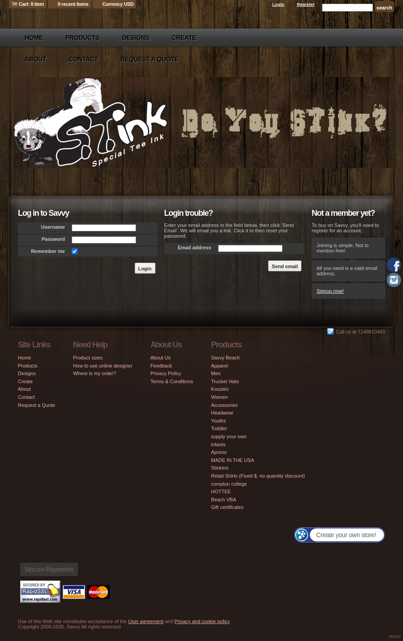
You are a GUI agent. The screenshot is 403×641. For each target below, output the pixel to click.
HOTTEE (221, 491)
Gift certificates (227, 507)
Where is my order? (94, 373)
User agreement (145, 621)
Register (306, 4)
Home (34, 37)
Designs (135, 37)
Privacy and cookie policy (202, 621)
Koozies (219, 389)
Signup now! (330, 291)
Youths (218, 420)
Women (219, 397)
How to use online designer (103, 365)
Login (278, 4)
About (35, 59)
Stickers (219, 467)
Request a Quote (149, 59)
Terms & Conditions (171, 381)
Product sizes (88, 357)
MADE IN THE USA (232, 460)
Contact (83, 59)
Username (53, 227)
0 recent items (73, 4)
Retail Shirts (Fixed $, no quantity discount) (258, 476)
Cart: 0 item (31, 4)
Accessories (224, 405)
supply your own (229, 436)
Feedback (161, 365)
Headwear (222, 412)
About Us (160, 357)
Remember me (48, 251)
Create (183, 37)
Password (53, 239)
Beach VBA (223, 499)
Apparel (219, 365)
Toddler (219, 428)
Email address (194, 247)
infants (218, 444)
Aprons (219, 452)
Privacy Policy (165, 373)
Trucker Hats (225, 381)
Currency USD (118, 4)
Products (82, 37)
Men (215, 373)
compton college (229, 484)
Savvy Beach (225, 357)
